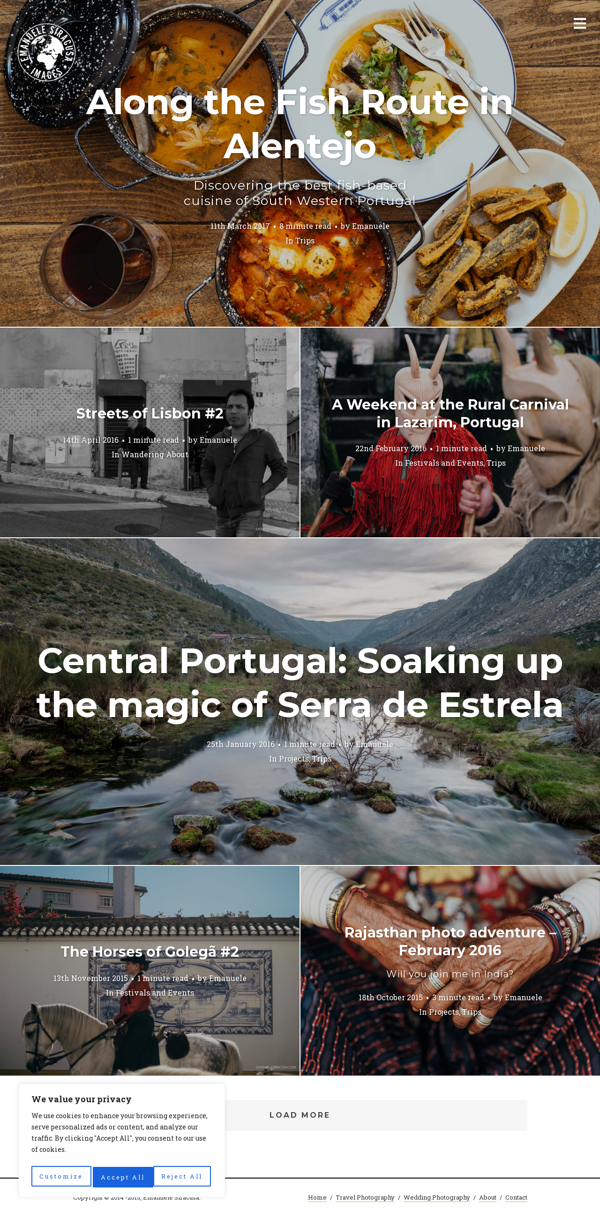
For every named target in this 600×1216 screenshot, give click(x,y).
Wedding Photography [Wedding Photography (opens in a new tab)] (437, 1197)
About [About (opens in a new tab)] (487, 1197)
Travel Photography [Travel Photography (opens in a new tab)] (365, 1197)
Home (317, 1197)
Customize (61, 1176)
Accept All (183, 1176)
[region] (122, 1142)
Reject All (122, 1176)
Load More (300, 1115)
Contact (516, 1197)
